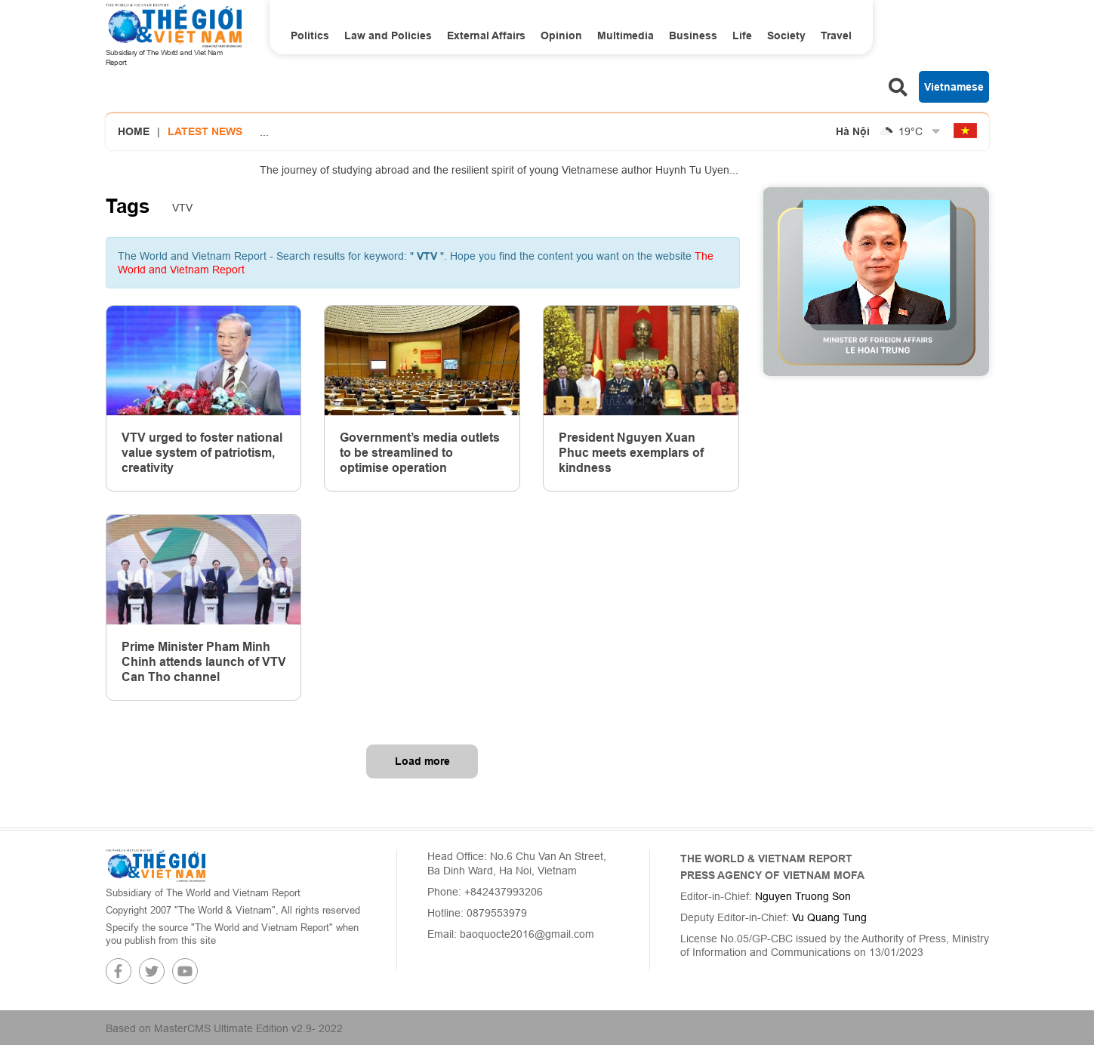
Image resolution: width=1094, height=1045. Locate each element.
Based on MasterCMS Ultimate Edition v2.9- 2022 (224, 1028)
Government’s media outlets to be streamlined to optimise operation (420, 452)
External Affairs (486, 35)
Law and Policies (388, 35)
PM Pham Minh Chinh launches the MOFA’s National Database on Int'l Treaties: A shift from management (510, 114)
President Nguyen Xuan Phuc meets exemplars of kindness (631, 452)
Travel (836, 35)
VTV (182, 208)
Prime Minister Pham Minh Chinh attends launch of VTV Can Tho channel (204, 662)
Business (693, 35)
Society (786, 35)
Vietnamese (954, 87)
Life (742, 35)
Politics (310, 35)
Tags (127, 206)
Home (133, 131)
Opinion (561, 35)
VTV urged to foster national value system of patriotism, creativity (202, 452)
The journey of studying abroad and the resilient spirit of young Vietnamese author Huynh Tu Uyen (499, 170)
